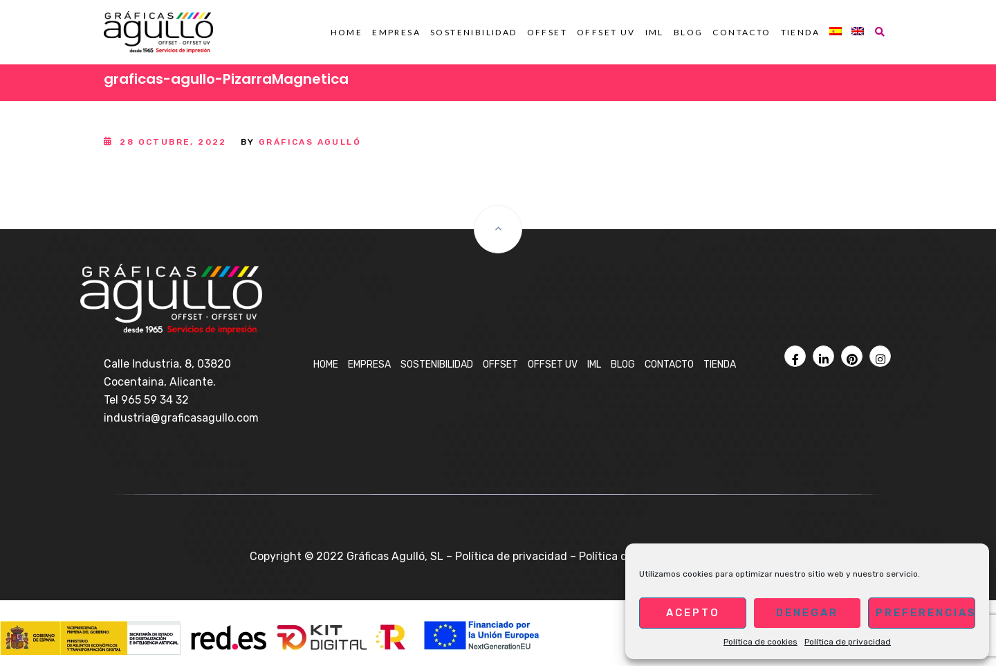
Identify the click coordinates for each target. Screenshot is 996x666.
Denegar (807, 612)
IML (654, 32)
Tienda (800, 32)
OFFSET (547, 32)
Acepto (693, 612)
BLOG (688, 32)
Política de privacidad (847, 642)
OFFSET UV (606, 32)
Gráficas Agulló (310, 142)
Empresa (396, 32)
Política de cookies (760, 642)
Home (347, 32)
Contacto (741, 32)
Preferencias (925, 612)
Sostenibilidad (473, 32)
